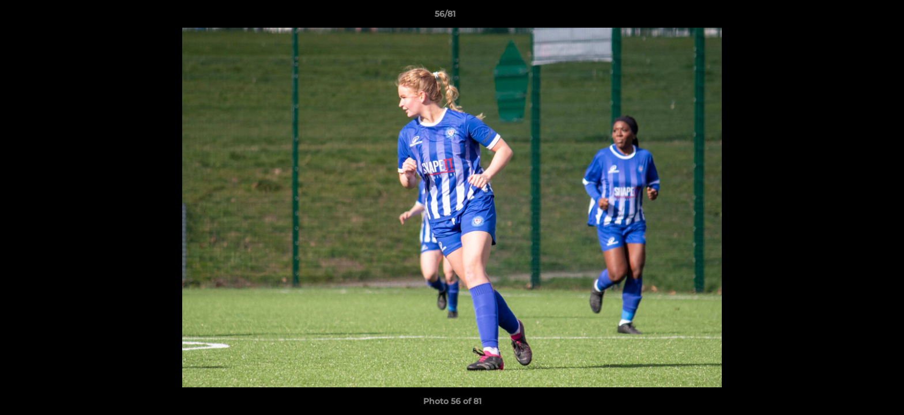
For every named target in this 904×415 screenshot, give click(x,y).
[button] (855, 17)
